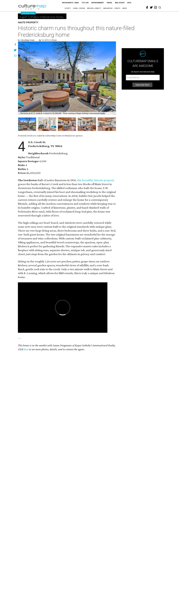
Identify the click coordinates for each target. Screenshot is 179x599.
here (26, 349)
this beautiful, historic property (95, 180)
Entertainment (97, 3)
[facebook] (147, 7)
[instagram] (155, 7)
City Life (85, 3)
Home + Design (79, 8)
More (124, 8)
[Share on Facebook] (15, 45)
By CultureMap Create (26, 40)
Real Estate (119, 3)
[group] (27, 124)
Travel (109, 3)
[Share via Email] (15, 56)
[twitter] (151, 7)
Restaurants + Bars (70, 3)
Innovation (107, 8)
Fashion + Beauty (94, 8)
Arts (129, 3)
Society (68, 8)
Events (117, 8)
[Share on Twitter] (15, 50)
